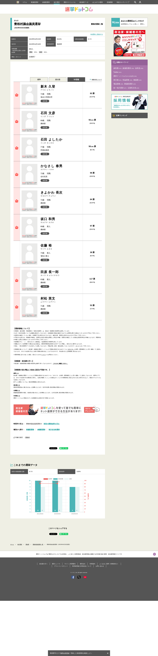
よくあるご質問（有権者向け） (109, 564)
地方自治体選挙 (54, 429)
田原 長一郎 (61, 273)
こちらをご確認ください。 (60, 363)
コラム (24, 2)
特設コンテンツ (123, 2)
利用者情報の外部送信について (81, 566)
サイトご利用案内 (70, 564)
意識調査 (110, 2)
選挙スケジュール (70, 2)
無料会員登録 (64, 653)
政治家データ (84, 2)
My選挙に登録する (97, 34)
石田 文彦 (61, 114)
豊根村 (27, 437)
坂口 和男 (61, 220)
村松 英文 (61, 300)
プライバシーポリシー (61, 566)
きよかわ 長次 (61, 194)
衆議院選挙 (34, 2)
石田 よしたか (61, 141)
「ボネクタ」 (70, 349)
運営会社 (82, 564)
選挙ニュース (56, 564)
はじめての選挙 (97, 2)
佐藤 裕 (61, 247)
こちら (43, 354)
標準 (39, 79)
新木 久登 (61, 88)
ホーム (12, 544)
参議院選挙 (46, 2)
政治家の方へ (43, 564)
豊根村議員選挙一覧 (38, 544)
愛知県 (27, 544)
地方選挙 (57, 2)
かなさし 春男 (61, 167)
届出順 (57, 79)
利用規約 (92, 564)
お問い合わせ (100, 566)
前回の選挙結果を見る (51, 424)
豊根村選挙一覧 (97, 24)
